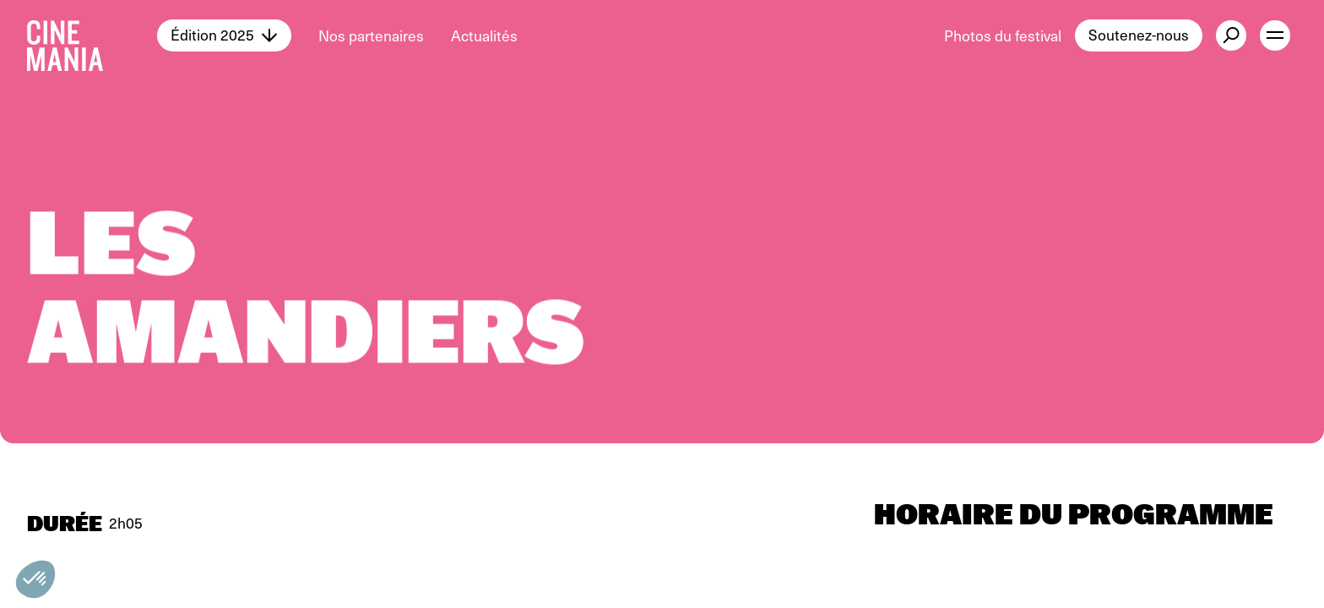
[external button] (1231, 35)
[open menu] (1275, 35)
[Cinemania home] (92, 35)
